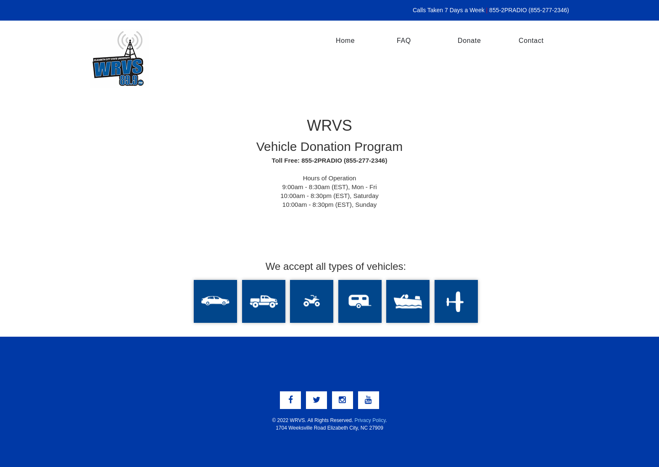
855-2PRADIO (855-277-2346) (529, 10)
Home (345, 40)
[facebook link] (290, 400)
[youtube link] (368, 400)
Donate (469, 40)
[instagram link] (342, 400)
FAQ (404, 40)
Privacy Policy (369, 420)
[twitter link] (316, 400)
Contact (531, 40)
